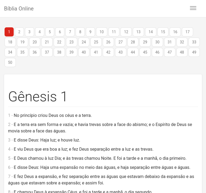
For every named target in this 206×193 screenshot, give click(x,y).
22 (59, 42)
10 (102, 32)
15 (163, 32)
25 (96, 42)
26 (108, 42)
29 (145, 42)
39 (71, 52)
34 (10, 52)
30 (157, 42)
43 (121, 52)
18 (10, 42)
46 (157, 52)
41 (96, 52)
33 (194, 42)
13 (138, 32)
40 (84, 52)
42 (108, 52)
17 (187, 32)
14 (151, 32)
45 (145, 52)
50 (10, 62)
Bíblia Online (19, 8)
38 (59, 52)
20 (35, 42)
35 (22, 52)
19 (22, 42)
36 (35, 52)
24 (84, 42)
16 (175, 32)
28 (133, 42)
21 (47, 42)
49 (194, 52)
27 (121, 42)
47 (170, 52)
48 (182, 52)
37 (47, 52)
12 (126, 32)
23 (71, 42)
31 (170, 42)
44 (133, 52)
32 (182, 42)
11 (114, 32)
